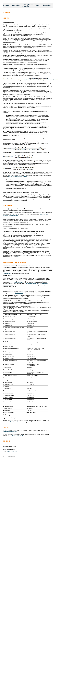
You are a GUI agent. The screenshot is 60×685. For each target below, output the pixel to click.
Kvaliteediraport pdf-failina (10, 431)
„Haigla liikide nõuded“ (19, 282)
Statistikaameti (7, 273)
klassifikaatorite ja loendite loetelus (17, 176)
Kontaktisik (47, 5)
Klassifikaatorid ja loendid (27, 5)
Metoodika (15, 5)
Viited (37, 5)
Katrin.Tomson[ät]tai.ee (13, 451)
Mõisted (6, 5)
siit (17, 256)
